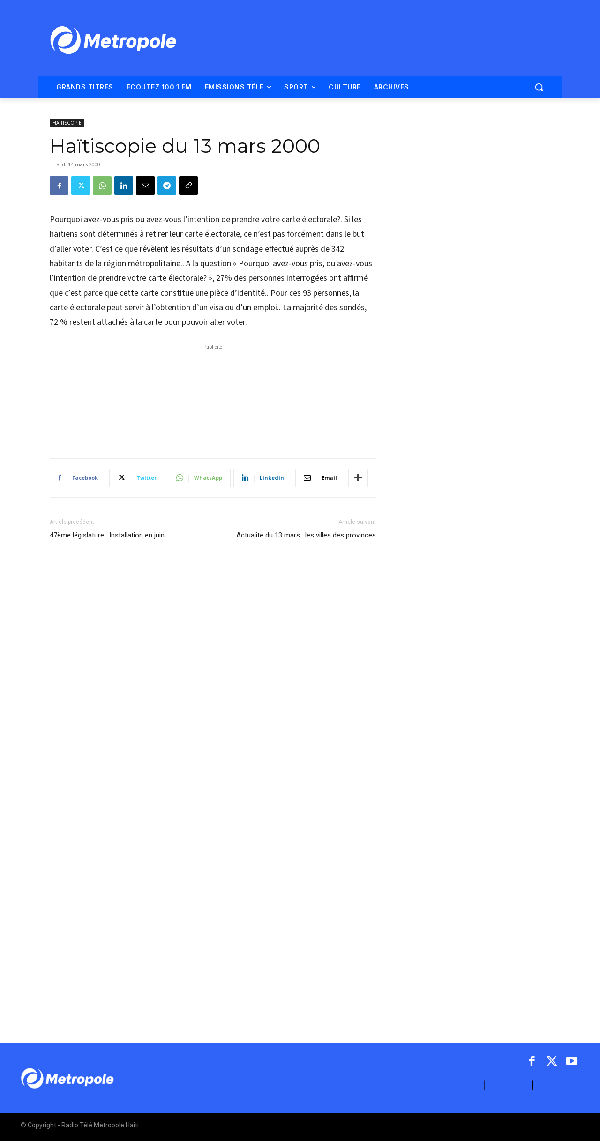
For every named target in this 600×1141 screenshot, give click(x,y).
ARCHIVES (558, 1085)
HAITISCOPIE (67, 122)
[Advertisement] (213, 396)
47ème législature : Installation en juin (107, 535)
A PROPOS (460, 1085)
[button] (539, 87)
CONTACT (508, 1085)
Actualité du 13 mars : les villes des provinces (306, 535)
